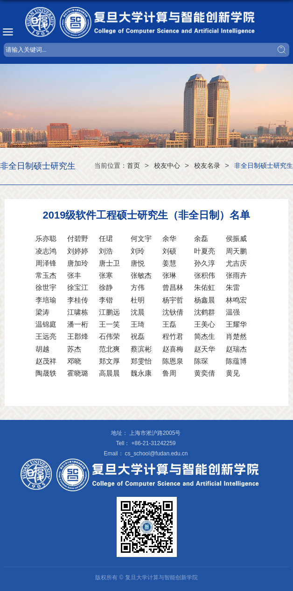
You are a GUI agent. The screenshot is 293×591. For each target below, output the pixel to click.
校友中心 (167, 165)
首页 (133, 165)
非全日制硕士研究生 (263, 165)
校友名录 (207, 165)
